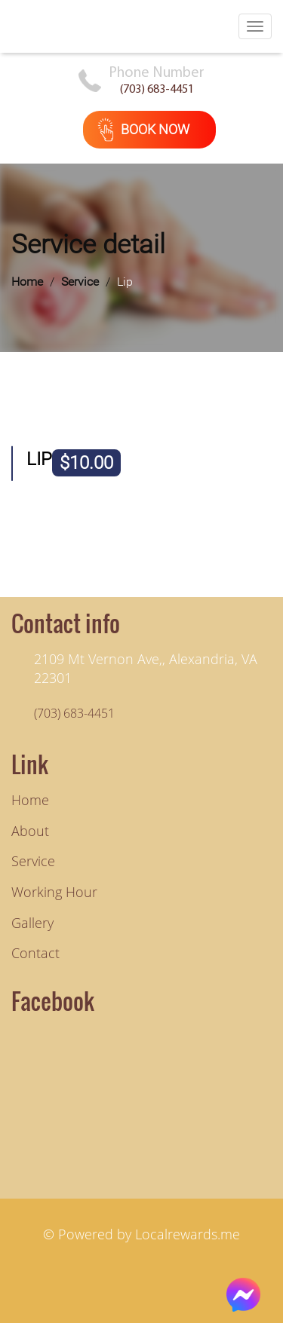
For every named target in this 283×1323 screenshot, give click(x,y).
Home (27, 281)
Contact (35, 953)
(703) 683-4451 (157, 89)
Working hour (54, 892)
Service (80, 281)
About (30, 831)
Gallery (32, 923)
